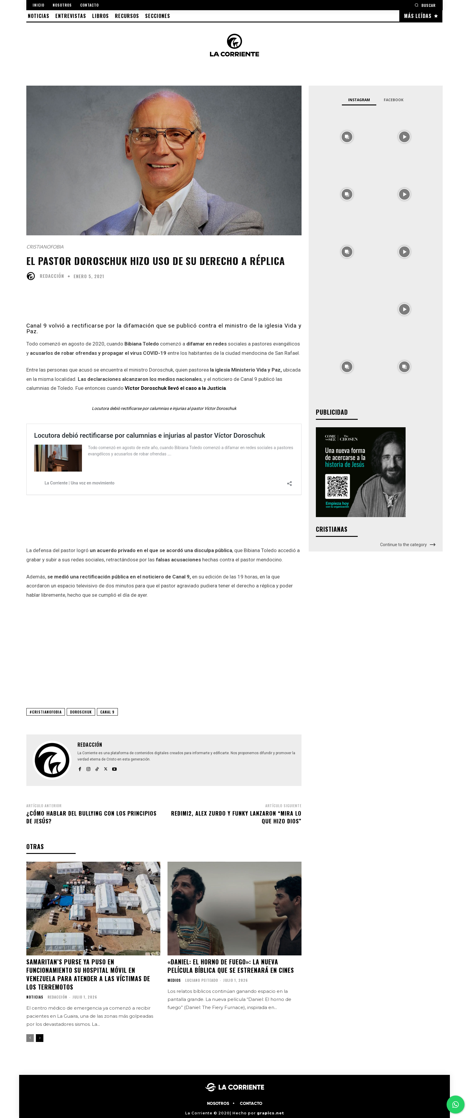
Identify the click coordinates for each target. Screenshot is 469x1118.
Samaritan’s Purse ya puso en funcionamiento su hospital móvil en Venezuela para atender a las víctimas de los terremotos (88, 974)
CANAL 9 (107, 711)
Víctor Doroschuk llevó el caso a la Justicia (175, 388)
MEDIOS (174, 980)
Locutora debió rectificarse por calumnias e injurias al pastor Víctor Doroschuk (164, 408)
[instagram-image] (347, 136)
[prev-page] (30, 1038)
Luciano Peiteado (201, 980)
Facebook (393, 99)
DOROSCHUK (81, 711)
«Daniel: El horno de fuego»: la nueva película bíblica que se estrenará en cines (231, 966)
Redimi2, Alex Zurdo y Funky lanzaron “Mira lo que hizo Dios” (236, 817)
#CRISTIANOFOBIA (46, 711)
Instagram (359, 99)
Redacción (52, 276)
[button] (425, 5)
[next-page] (39, 1038)
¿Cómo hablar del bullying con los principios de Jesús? (91, 817)
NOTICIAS (34, 997)
